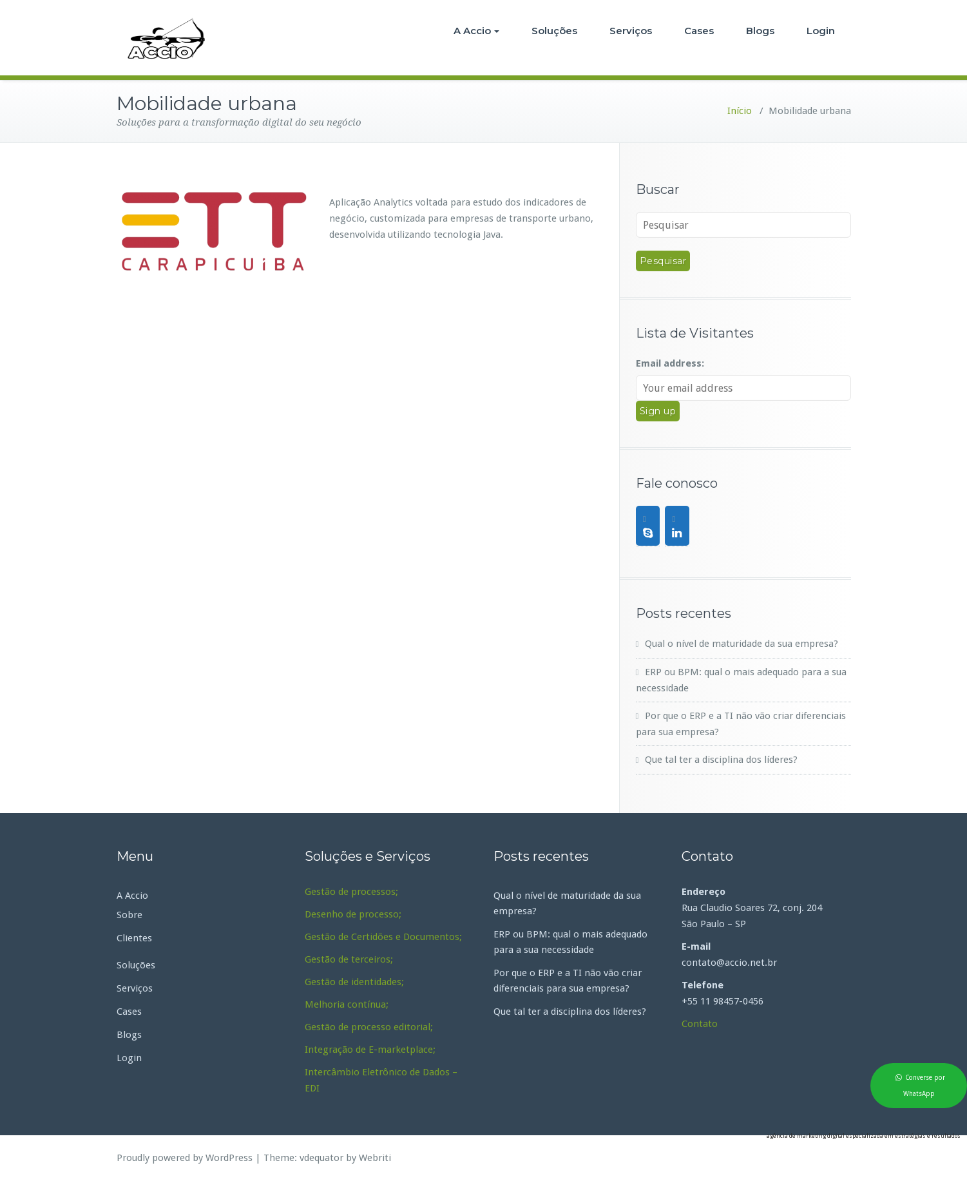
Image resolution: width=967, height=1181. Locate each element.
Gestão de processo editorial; (369, 1027)
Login (821, 30)
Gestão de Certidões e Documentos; (383, 937)
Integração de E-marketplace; (370, 1049)
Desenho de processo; (353, 914)
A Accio (476, 30)
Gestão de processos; (351, 892)
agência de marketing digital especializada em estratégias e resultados (864, 1136)
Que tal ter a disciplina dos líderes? (721, 759)
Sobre (129, 915)
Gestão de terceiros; (349, 959)
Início (739, 111)
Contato (700, 1024)
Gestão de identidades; (354, 982)
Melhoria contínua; (346, 1004)
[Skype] (648, 526)
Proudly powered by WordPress (185, 1158)
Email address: (670, 363)
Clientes (134, 938)
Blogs (760, 30)
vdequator (321, 1158)
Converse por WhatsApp (924, 1085)
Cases (699, 30)
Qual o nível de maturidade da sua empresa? (741, 643)
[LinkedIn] (677, 526)
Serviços (630, 30)
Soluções (554, 30)
